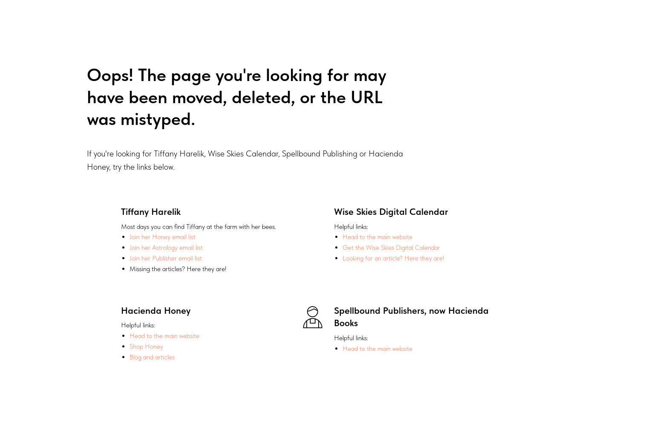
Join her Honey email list (163, 237)
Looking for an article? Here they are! (393, 258)
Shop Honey (146, 346)
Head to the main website (377, 237)
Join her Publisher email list (166, 258)
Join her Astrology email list (166, 247)
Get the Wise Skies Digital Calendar (391, 247)
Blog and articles (152, 357)
